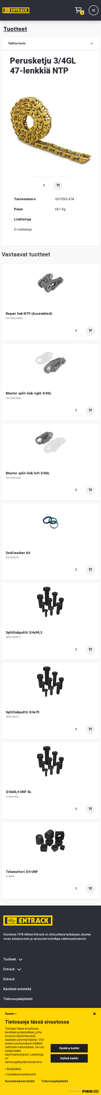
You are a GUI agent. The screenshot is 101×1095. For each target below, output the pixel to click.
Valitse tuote (50, 43)
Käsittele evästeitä (17, 989)
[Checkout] (80, 10)
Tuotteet (15, 29)
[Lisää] (58, 185)
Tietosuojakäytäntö (18, 999)
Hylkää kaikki (69, 1058)
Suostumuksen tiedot (19, 1081)
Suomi (11, 1013)
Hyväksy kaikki (69, 1048)
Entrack (9, 979)
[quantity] (45, 186)
